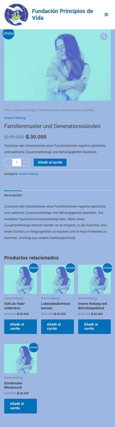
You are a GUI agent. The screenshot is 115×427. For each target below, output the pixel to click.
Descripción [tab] (13, 195)
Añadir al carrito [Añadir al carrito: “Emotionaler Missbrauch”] (17, 406)
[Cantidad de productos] (16, 162)
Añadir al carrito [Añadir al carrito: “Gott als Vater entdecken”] (17, 326)
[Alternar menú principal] (106, 14)
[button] (103, 36)
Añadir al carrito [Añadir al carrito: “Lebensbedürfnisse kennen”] (54, 326)
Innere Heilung (25, 110)
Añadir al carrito (50, 162)
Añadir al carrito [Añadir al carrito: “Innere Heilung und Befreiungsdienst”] (91, 326)
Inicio (8, 110)
